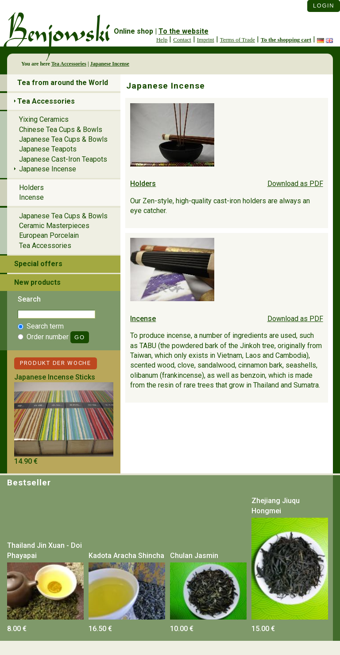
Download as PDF (295, 183)
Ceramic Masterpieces (54, 225)
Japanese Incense (109, 64)
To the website (183, 31)
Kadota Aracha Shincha (126, 555)
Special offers (38, 264)
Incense (143, 318)
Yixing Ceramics (44, 119)
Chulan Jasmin (194, 555)
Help (161, 39)
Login (323, 5)
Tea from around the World (62, 82)
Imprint (205, 39)
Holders (143, 183)
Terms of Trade (237, 39)
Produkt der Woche (55, 363)
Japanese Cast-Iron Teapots (63, 159)
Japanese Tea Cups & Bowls (63, 139)
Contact (182, 39)
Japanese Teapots (48, 149)
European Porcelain (49, 235)
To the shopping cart (286, 39)
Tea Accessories (68, 64)
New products (37, 282)
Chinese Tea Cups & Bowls (60, 129)
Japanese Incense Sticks (54, 377)
